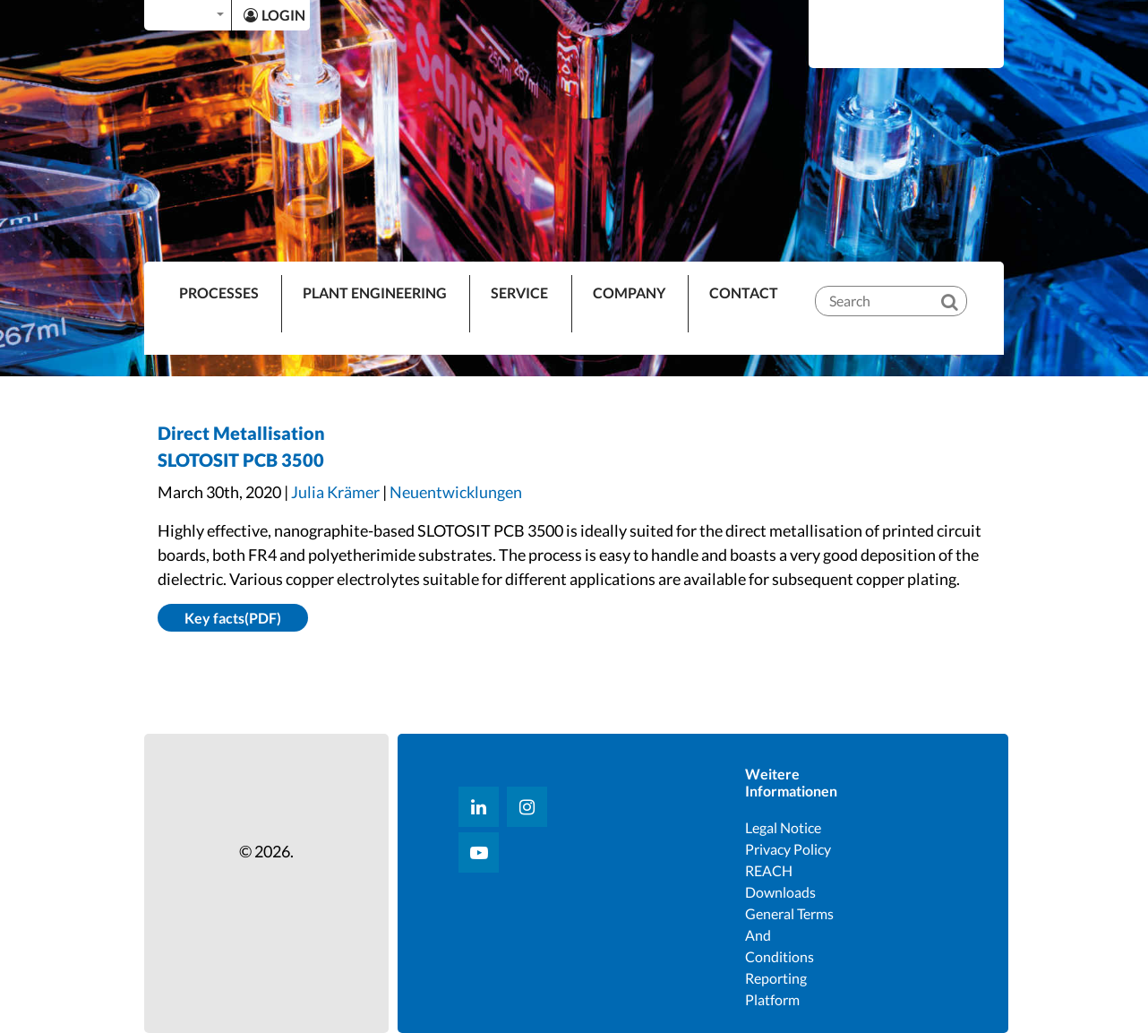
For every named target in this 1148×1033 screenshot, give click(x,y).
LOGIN (274, 14)
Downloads (780, 891)
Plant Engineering (375, 292)
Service (519, 292)
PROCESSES (219, 292)
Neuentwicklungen (456, 492)
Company (629, 292)
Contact (743, 292)
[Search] (961, 287)
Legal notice (783, 827)
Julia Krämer (335, 492)
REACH (768, 870)
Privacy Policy (788, 848)
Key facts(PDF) (232, 617)
